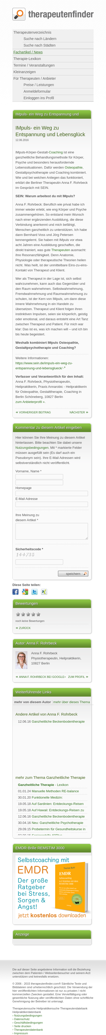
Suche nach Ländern (40, 39)
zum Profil (76, 676)
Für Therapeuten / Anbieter (34, 78)
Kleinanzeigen (24, 72)
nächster (77, 412)
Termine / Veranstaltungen (34, 65)
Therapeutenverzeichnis (32, 32)
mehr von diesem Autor (32, 702)
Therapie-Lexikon (27, 59)
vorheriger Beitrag (35, 412)
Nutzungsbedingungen (31, 448)
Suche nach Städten (40, 45)
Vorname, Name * (28, 471)
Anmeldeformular (37, 91)
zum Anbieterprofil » (30, 402)
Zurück (25, 628)
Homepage (23, 488)
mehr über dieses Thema (71, 702)
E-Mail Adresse (26, 499)
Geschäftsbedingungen (27, 1022)
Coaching (56, 152)
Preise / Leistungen (39, 85)
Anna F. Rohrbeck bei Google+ (42, 676)
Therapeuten (60, 250)
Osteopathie (73, 167)
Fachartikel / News (28, 52)
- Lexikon (43, 785)
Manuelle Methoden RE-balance (55, 791)
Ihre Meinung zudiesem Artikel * (27, 517)
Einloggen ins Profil (39, 98)
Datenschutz (21, 1019)
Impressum (20, 1033)
